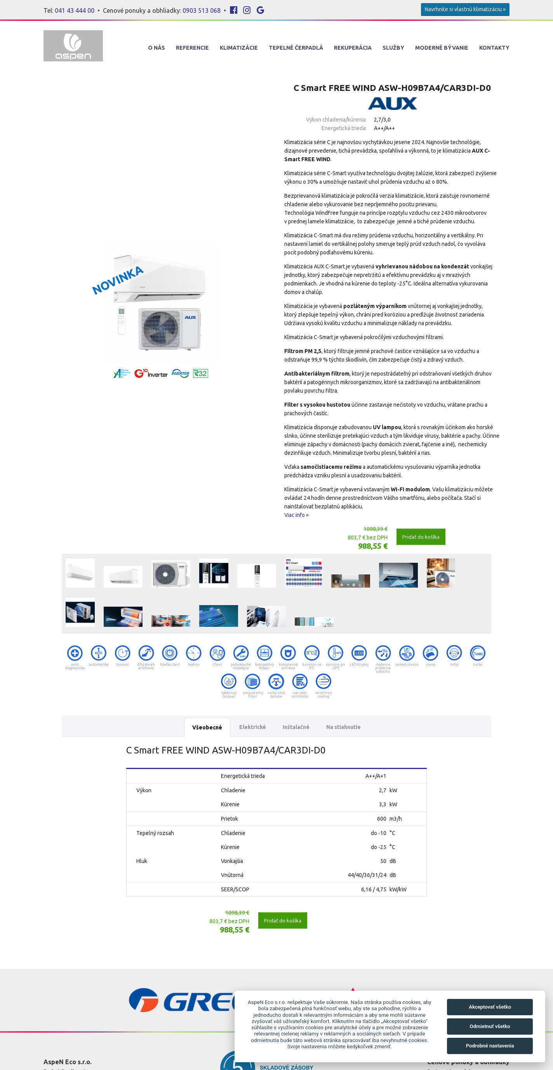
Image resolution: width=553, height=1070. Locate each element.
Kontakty (494, 48)
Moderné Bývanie (441, 48)
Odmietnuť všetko (490, 1026)
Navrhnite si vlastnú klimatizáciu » (465, 9)
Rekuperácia (353, 48)
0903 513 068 (202, 10)
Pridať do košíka (421, 536)
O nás (156, 48)
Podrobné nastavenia (490, 1046)
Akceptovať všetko (490, 1007)
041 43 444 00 (74, 10)
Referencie (192, 48)
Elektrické (252, 727)
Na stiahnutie (343, 727)
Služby (393, 48)
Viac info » (296, 515)
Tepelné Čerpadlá (296, 48)
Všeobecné (207, 727)
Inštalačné (296, 727)
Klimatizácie (239, 48)
